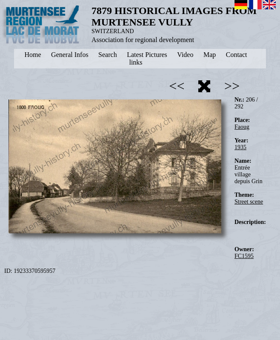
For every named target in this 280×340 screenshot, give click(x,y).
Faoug (241, 127)
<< (176, 86)
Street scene (248, 201)
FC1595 (244, 256)
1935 (240, 147)
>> (232, 86)
